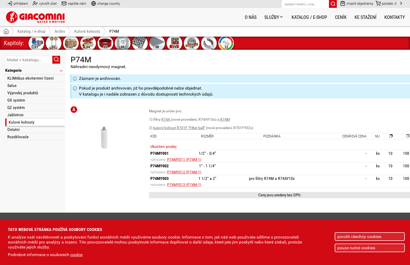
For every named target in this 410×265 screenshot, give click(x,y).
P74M (114, 31)
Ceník (341, 17)
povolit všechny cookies (359, 236)
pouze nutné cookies (356, 247)
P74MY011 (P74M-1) (184, 159)
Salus (11, 85)
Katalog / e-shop (309, 17)
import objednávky (356, 3)
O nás (251, 17)
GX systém (16, 100)
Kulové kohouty (22, 122)
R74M (224, 119)
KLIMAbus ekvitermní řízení (30, 78)
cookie (76, 254)
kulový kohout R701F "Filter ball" (179, 128)
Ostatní (13, 129)
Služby (274, 17)
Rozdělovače (18, 136)
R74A (166, 119)
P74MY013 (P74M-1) (184, 185)
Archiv (60, 31)
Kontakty (394, 17)
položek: (385, 3)
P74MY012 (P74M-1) (184, 172)
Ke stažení (366, 17)
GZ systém (16, 107)
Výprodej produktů (22, 92)
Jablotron (15, 114)
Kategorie (34, 70)
